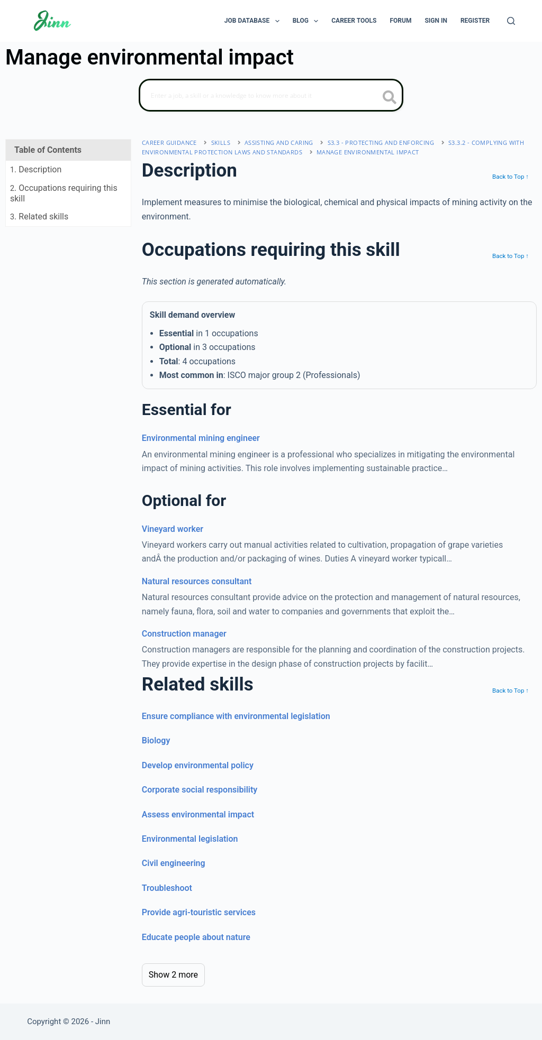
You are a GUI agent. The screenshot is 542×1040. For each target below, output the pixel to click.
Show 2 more (173, 975)
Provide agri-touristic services (199, 912)
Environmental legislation (190, 839)
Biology (156, 740)
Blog (308, 21)
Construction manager (184, 634)
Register (475, 20)
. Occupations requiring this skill (64, 193)
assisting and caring (279, 142)
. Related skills (39, 216)
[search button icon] (390, 98)
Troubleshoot (167, 888)
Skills (220, 142)
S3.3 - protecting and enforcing (381, 142)
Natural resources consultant (197, 581)
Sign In (435, 20)
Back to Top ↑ (510, 176)
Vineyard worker (172, 529)
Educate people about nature (196, 937)
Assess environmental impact (198, 814)
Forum (400, 20)
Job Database (254, 21)
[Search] (511, 21)
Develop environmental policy (198, 765)
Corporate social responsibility (200, 790)
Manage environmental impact (368, 152)
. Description (35, 169)
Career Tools (353, 20)
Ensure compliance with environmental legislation (236, 716)
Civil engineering (173, 863)
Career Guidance (169, 142)
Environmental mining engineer (201, 438)
